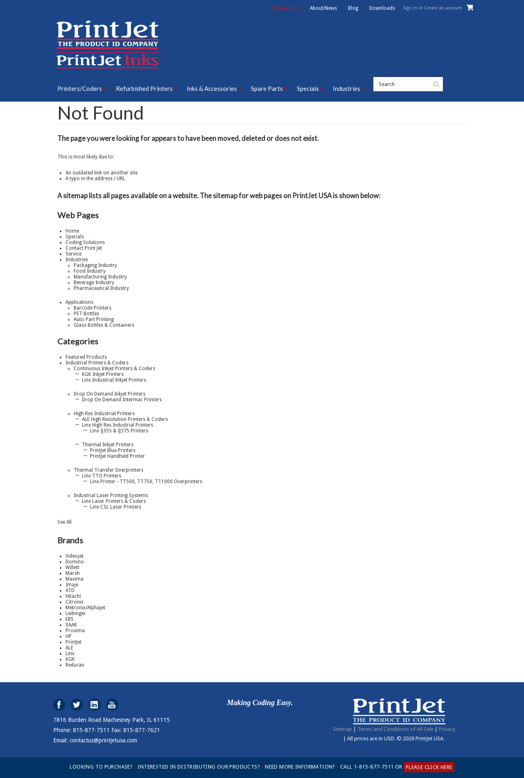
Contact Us (285, 8)
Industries (346, 88)
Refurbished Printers (144, 88)
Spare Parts (267, 88)
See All (64, 522)
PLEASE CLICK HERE (429, 767)
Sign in (410, 8)
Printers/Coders (79, 88)
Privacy (447, 729)
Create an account (443, 8)
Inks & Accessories (212, 88)
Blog (353, 8)
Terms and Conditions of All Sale (395, 729)
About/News (323, 8)
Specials (308, 88)
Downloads (382, 8)
